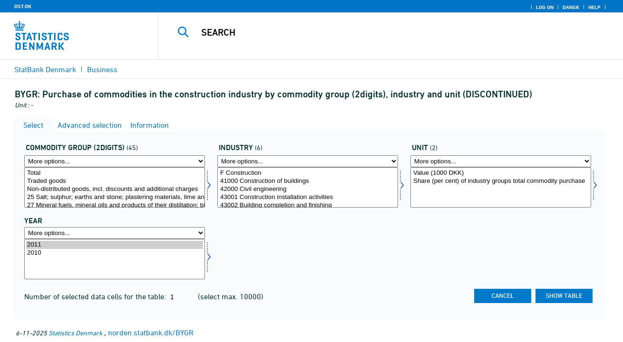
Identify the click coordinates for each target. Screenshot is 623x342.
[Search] (380, 32)
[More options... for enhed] (500, 161)
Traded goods (114, 181)
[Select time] (114, 259)
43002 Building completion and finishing (307, 205)
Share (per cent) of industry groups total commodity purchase (500, 181)
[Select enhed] (500, 187)
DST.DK (22, 6)
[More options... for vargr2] (114, 161)
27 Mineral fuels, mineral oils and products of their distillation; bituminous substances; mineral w (114, 205)
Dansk (571, 7)
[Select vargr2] (114, 187)
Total (114, 173)
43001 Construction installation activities (307, 197)
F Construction (307, 173)
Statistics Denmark (75, 333)
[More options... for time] (114, 233)
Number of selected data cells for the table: (96, 296)
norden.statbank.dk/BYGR (151, 332)
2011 (114, 245)
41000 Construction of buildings (307, 181)
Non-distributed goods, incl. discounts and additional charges (114, 189)
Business (102, 69)
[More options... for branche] (307, 161)
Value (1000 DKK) (500, 173)
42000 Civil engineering (307, 189)
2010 (114, 253)
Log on (545, 7)
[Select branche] (307, 187)
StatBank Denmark (45, 69)
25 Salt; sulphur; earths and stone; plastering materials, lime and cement (114, 197)
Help (594, 7)
